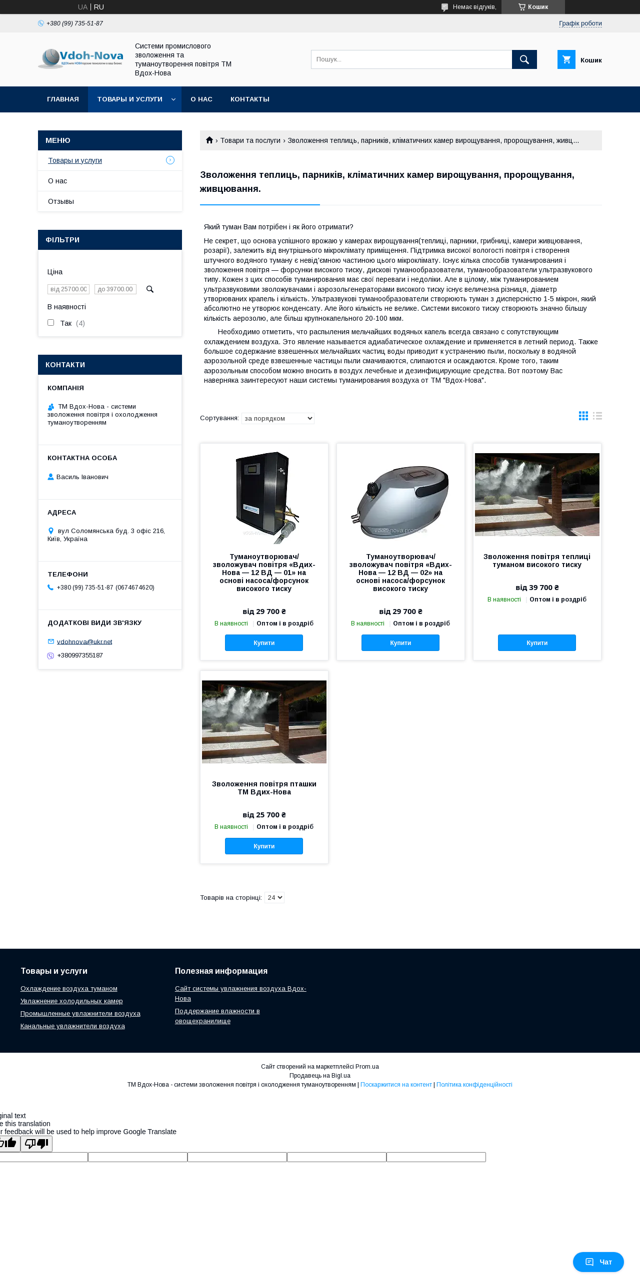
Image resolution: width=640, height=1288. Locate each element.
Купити (264, 643)
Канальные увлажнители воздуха (72, 1026)
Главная (63, 99)
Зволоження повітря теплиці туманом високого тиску (537, 561)
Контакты (250, 99)
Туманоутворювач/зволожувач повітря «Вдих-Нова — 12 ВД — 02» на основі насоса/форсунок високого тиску (401, 573)
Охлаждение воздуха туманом (69, 988)
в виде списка (597, 418)
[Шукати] (524, 59)
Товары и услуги (129, 99)
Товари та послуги (250, 140)
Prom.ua (367, 1066)
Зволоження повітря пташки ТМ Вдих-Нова (264, 788)
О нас (201, 99)
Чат (598, 1262)
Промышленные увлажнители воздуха (80, 1013)
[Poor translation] (36, 1144)
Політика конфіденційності (474, 1084)
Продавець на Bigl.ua (320, 1075)
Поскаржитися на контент (396, 1084)
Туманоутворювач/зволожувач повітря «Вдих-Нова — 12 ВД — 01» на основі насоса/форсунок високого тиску (264, 573)
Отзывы (61, 201)
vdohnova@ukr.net (84, 641)
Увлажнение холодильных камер (71, 1001)
